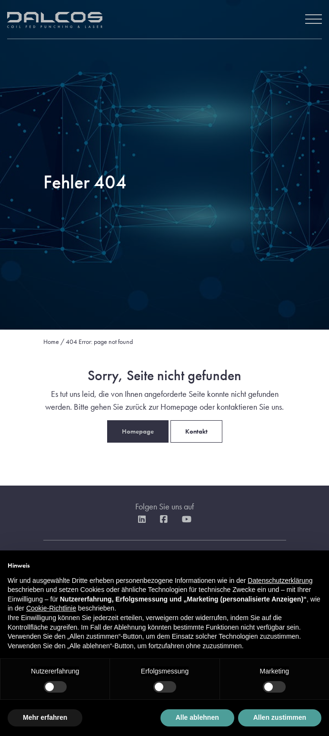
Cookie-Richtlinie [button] (51, 608)
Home (51, 341)
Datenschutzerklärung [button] (280, 580)
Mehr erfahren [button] (45, 717)
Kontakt (196, 431)
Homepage (138, 431)
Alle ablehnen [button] (197, 717)
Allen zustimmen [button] (279, 717)
